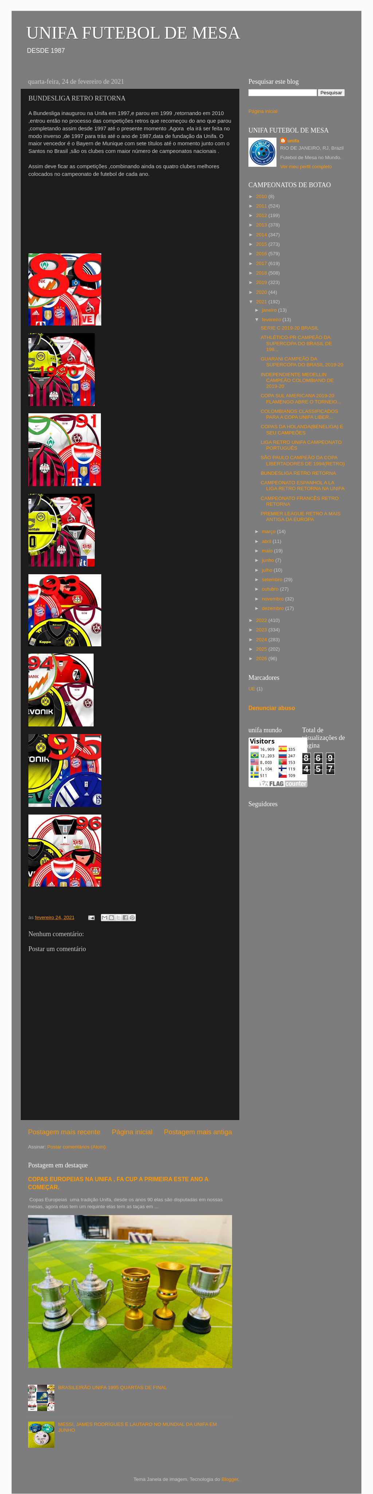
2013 (262, 225)
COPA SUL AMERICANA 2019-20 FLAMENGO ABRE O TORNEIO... (301, 398)
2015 (262, 244)
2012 (262, 215)
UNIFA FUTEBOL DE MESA (133, 32)
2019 (262, 282)
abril (267, 541)
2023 (262, 629)
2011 (262, 206)
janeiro (270, 310)
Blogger (229, 1479)
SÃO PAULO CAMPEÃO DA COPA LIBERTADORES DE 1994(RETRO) (303, 460)
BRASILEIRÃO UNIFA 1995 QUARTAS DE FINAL (112, 1387)
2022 (262, 620)
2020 (262, 292)
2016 (262, 253)
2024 (262, 639)
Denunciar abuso (271, 708)
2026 (262, 658)
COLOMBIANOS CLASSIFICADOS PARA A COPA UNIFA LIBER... (299, 414)
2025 (262, 649)
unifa (293, 140)
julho (268, 570)
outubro (271, 589)
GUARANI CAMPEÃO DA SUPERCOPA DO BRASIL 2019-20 (302, 361)
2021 (262, 301)
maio (268, 550)
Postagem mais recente (64, 1132)
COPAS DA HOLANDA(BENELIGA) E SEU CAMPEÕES (302, 429)
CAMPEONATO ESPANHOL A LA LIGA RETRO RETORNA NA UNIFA (303, 485)
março (269, 531)
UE (251, 688)
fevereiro (272, 319)
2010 (262, 196)
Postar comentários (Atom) (76, 1147)
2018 (262, 273)
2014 (262, 234)
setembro (273, 579)
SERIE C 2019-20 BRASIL (290, 328)
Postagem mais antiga (198, 1132)
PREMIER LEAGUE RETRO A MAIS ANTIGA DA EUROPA (301, 516)
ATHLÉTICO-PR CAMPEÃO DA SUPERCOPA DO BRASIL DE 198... (296, 343)
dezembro (273, 608)
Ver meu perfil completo (306, 166)
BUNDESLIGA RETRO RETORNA (298, 473)
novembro (273, 599)
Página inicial (132, 1132)
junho (268, 560)
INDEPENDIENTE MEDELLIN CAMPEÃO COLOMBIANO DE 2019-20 (297, 380)
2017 (262, 263)
